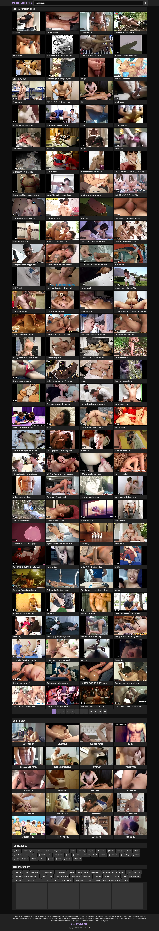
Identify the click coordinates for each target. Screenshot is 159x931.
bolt (130, 872)
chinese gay (28, 850)
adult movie (114, 854)
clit (69, 854)
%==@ (138, 872)
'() (39, 880)
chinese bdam (135, 876)
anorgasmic (57, 850)
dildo (95, 854)
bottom (121, 850)
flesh (126, 880)
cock (17, 858)
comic (104, 854)
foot (51, 876)
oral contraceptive (62, 876)
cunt (43, 858)
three (89, 880)
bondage (82, 850)
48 (100, 711)
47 (95, 711)
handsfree (102, 850)
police (77, 854)
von (56, 880)
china (39, 850)
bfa (44, 876)
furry (59, 858)
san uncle (19, 876)
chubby (112, 850)
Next (105, 711)
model (43, 854)
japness (72, 872)
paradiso (47, 880)
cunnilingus (126, 854)
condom (25, 858)
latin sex (18, 872)
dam (125, 876)
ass (27, 854)
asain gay (88, 876)
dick (137, 850)
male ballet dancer (32, 876)
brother (35, 872)
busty (51, 858)
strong (137, 854)
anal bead (87, 854)
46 (91, 711)
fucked (107, 872)
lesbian (117, 876)
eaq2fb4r (80, 880)
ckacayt (78, 858)
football (98, 880)
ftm (74, 850)
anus (129, 850)
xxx (50, 854)
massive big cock (48, 872)
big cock (18, 880)
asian (47, 850)
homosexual (97, 872)
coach (108, 876)
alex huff (98, 876)
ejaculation (59, 854)
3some (92, 850)
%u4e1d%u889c (67, 880)
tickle (34, 854)
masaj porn (61, 872)
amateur (18, 854)
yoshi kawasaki (83, 872)
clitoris (35, 858)
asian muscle (30, 880)
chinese (18, 850)
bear (67, 850)
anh (115, 872)
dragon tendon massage (112, 880)
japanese (68, 858)
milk (122, 872)
